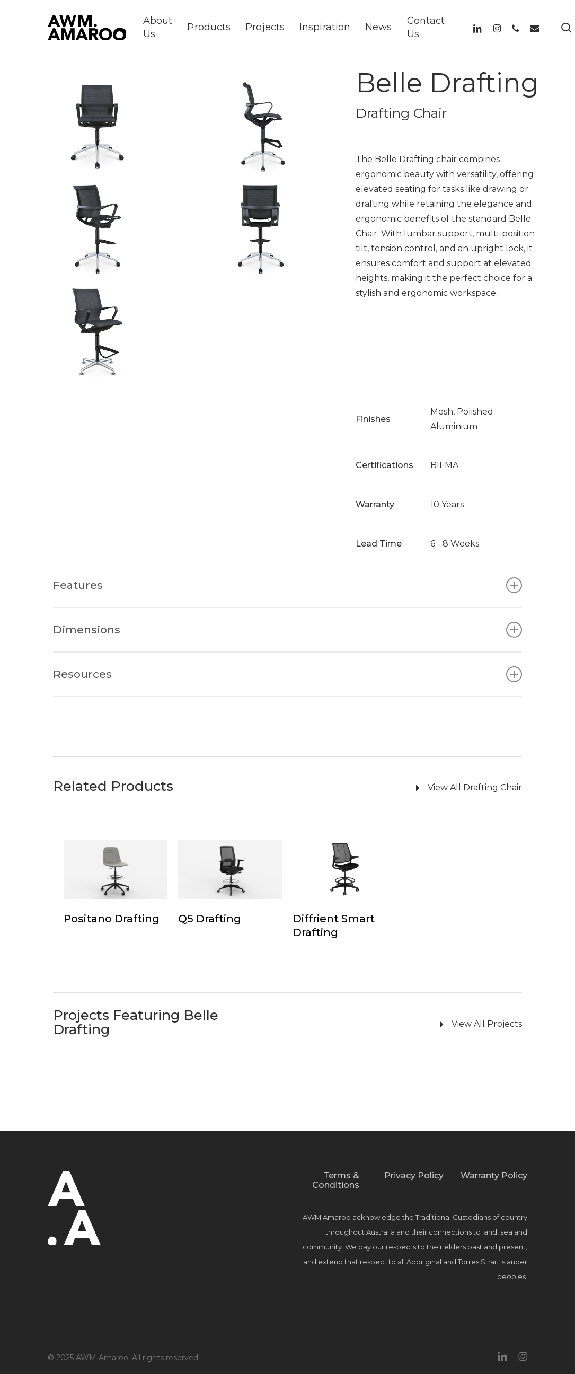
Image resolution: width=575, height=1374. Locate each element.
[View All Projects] (381, 1024)
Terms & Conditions (335, 1180)
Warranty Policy (494, 1175)
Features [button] (287, 585)
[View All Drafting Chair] (381, 788)
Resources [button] (287, 674)
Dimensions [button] (287, 630)
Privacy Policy (414, 1175)
